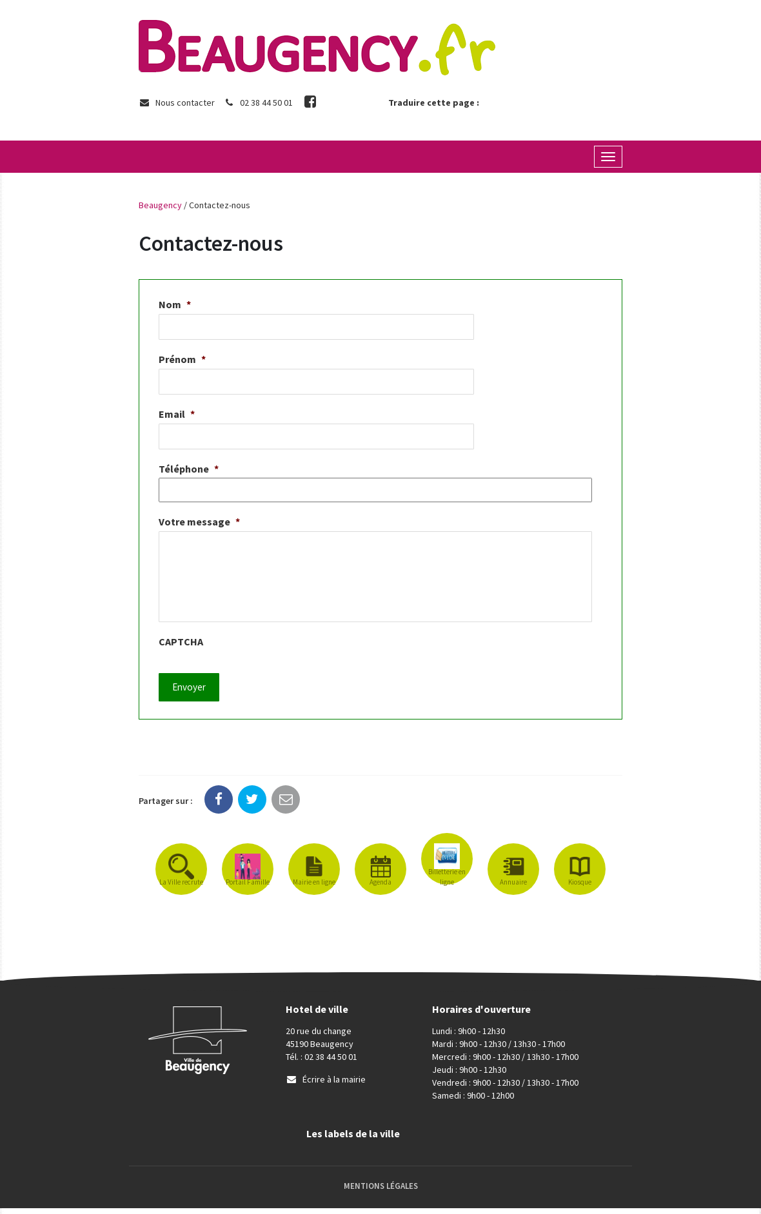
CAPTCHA (181, 653)
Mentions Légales (381, 1191)
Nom (175, 304)
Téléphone (189, 468)
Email (177, 413)
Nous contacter (177, 102)
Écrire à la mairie (326, 1085)
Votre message (199, 521)
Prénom (182, 359)
